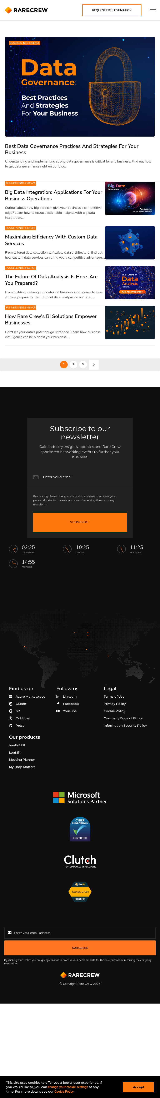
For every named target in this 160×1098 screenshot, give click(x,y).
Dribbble (19, 718)
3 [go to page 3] (83, 364)
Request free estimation (112, 10)
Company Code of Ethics (123, 718)
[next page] (94, 365)
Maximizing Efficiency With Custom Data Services (51, 240)
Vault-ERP (17, 745)
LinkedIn (66, 696)
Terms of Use (114, 696)
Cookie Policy (114, 711)
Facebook (67, 704)
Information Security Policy (125, 726)
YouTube (66, 711)
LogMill (14, 752)
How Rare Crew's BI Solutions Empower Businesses (51, 319)
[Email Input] (77, 477)
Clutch (17, 704)
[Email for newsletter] (80, 933)
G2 (14, 711)
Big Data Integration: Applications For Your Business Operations (53, 195)
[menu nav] (153, 10)
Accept (138, 1087)
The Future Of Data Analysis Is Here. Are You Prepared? (51, 279)
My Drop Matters (22, 767)
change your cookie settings (68, 1087)
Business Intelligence (25, 43)
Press (16, 726)
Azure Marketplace (27, 696)
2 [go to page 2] (73, 364)
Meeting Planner (22, 760)
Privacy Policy (115, 704)
